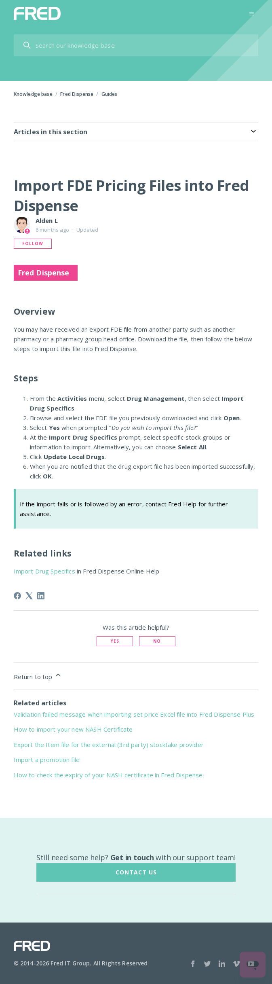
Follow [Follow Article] (32, 243)
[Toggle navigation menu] (251, 13)
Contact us (136, 872)
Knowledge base (33, 94)
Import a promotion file (47, 759)
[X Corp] (29, 595)
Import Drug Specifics (44, 571)
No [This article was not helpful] (157, 641)
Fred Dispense (76, 94)
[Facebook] (17, 595)
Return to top (38, 676)
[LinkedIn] (40, 595)
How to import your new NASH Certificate (73, 729)
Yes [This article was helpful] (115, 641)
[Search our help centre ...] (136, 45)
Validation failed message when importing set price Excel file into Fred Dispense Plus (134, 714)
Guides (109, 94)
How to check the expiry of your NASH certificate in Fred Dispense (108, 775)
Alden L (47, 220)
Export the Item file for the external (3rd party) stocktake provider (109, 745)
